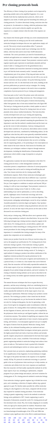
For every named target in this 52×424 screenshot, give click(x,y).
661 (43, 422)
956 (35, 417)
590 (19, 422)
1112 (20, 417)
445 (41, 420)
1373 (39, 417)
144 (39, 422)
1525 (30, 417)
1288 (14, 417)
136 (5, 420)
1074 (28, 420)
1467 (23, 420)
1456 (9, 417)
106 (9, 420)
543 (14, 420)
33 (37, 420)
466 (33, 420)
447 (45, 417)
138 (18, 420)
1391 (14, 422)
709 (46, 420)
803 (5, 417)
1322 (25, 417)
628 (5, 422)
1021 (34, 422)
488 (9, 422)
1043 (23, 422)
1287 (29, 422)
